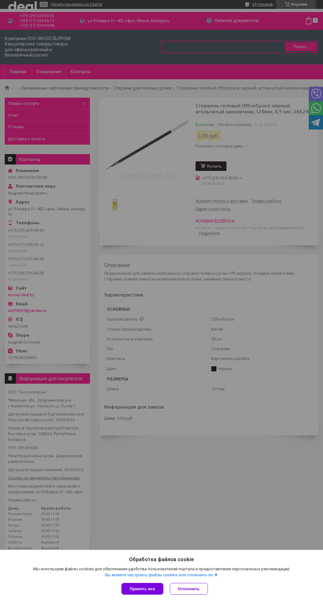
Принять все (142, 588)
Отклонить (189, 588)
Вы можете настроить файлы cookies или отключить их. (159, 575)
